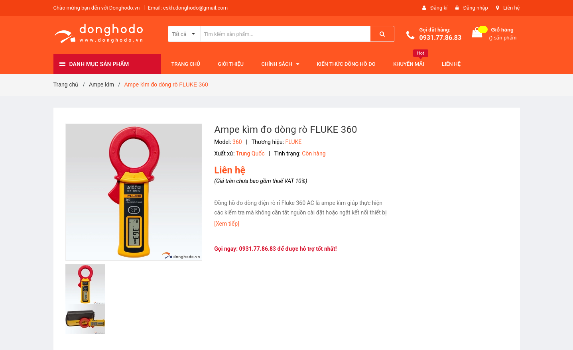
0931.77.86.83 (440, 37)
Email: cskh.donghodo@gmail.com (188, 8)
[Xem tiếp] (226, 223)
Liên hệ (511, 8)
